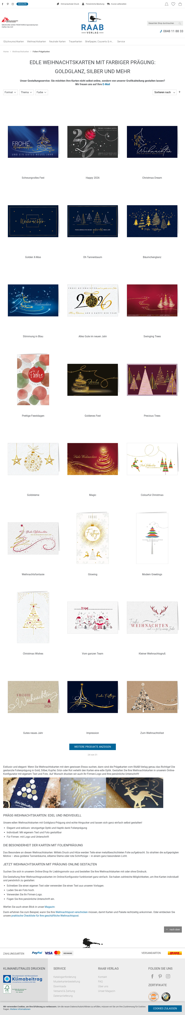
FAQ (100, 981)
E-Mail (106, 84)
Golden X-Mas (33, 257)
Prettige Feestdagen (33, 415)
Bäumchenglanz (152, 257)
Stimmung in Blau (33, 336)
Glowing (92, 574)
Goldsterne (33, 495)
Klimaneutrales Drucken (24, 968)
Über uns (103, 986)
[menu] (92, 41)
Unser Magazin (106, 991)
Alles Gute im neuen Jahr (93, 336)
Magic (92, 495)
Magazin (22, 4)
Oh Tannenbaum (92, 257)
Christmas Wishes (33, 653)
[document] (92, 1008)
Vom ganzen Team (92, 653)
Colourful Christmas (152, 495)
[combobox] (165, 23)
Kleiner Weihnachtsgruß (152, 653)
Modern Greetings (152, 574)
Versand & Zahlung (64, 991)
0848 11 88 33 (173, 31)
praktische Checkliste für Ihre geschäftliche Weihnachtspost (45, 915)
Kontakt (102, 976)
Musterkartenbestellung (66, 981)
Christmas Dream (152, 177)
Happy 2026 (93, 177)
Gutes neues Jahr (33, 733)
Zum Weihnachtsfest (152, 733)
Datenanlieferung (63, 995)
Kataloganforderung (64, 976)
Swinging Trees (152, 336)
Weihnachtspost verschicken (72, 912)
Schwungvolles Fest (33, 177)
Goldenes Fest (93, 415)
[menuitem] (13, 41)
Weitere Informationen (20, 1009)
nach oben (175, 929)
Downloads (59, 986)
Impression (92, 733)
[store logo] (92, 23)
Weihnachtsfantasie (33, 574)
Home (6, 51)
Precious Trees (152, 415)
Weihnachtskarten (20, 51)
